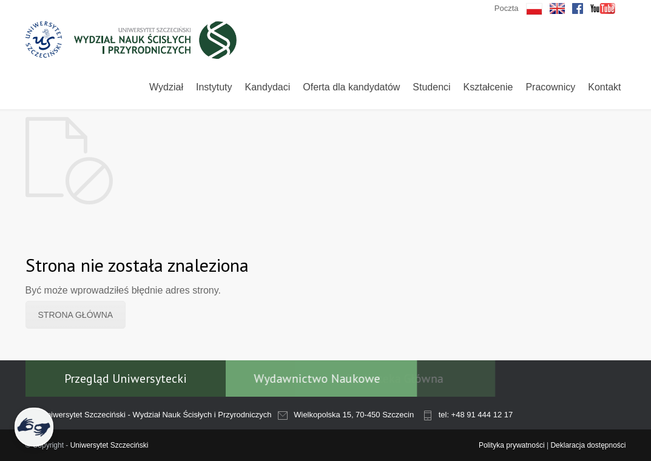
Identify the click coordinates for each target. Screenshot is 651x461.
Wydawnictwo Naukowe (302, 378)
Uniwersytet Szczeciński (109, 445)
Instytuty (214, 87)
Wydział (166, 87)
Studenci (431, 87)
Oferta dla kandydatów (351, 87)
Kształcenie (488, 87)
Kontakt (604, 87)
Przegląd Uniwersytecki (125, 378)
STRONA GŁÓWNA (75, 315)
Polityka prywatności (512, 445)
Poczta (506, 8)
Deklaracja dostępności (588, 445)
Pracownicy (550, 87)
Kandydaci (268, 87)
